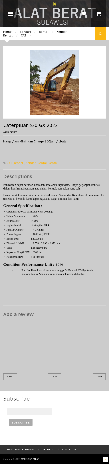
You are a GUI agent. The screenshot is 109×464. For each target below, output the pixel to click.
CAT (23, 35)
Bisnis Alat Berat (30, 459)
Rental (43, 32)
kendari (25, 32)
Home (7, 32)
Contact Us (69, 449)
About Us (48, 449)
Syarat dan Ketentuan (20, 449)
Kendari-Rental (36, 163)
